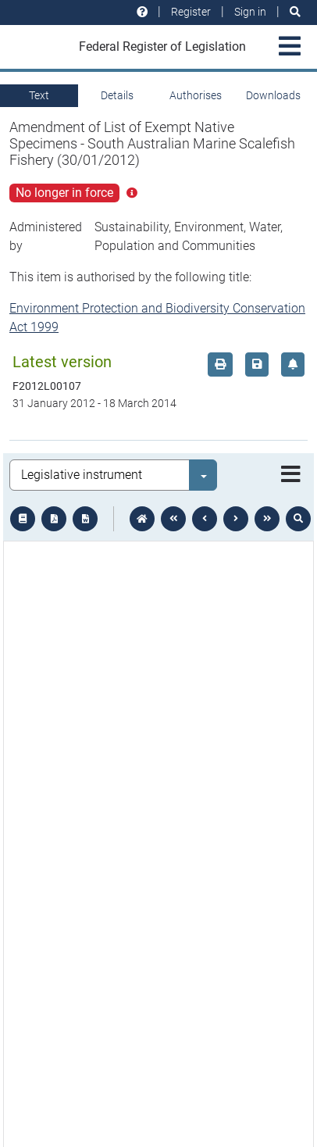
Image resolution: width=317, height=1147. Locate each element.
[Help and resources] (142, 12)
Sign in (250, 11)
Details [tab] (117, 95)
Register (191, 11)
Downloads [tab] (273, 95)
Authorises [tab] (195, 95)
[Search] (295, 12)
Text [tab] (39, 95)
